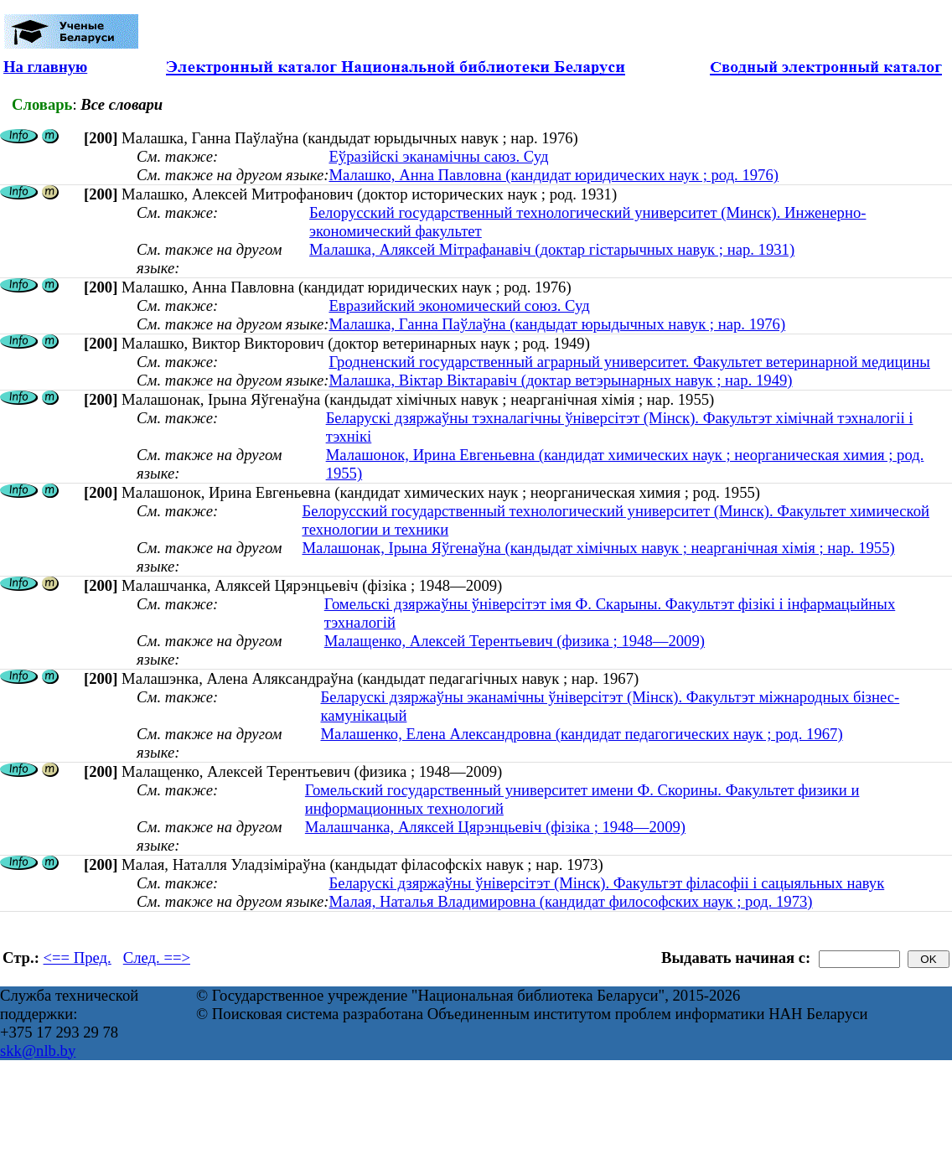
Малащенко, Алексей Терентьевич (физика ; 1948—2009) (514, 641)
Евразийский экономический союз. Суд (459, 305)
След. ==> (156, 957)
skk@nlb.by (37, 1050)
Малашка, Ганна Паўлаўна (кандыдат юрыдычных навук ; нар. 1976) (557, 324)
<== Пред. (77, 957)
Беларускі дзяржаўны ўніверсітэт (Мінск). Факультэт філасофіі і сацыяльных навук (606, 883)
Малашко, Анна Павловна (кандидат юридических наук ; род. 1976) (554, 175)
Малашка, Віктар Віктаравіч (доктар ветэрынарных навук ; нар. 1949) (560, 380)
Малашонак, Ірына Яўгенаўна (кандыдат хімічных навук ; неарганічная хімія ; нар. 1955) (598, 547)
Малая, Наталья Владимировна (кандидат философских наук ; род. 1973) (570, 901)
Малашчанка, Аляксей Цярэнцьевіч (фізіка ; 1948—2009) (495, 827)
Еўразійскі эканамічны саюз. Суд (438, 156)
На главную (45, 66)
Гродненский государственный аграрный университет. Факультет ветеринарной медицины (629, 361)
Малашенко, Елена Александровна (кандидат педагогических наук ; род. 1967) (581, 734)
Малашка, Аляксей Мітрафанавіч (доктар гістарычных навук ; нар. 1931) (551, 249)
